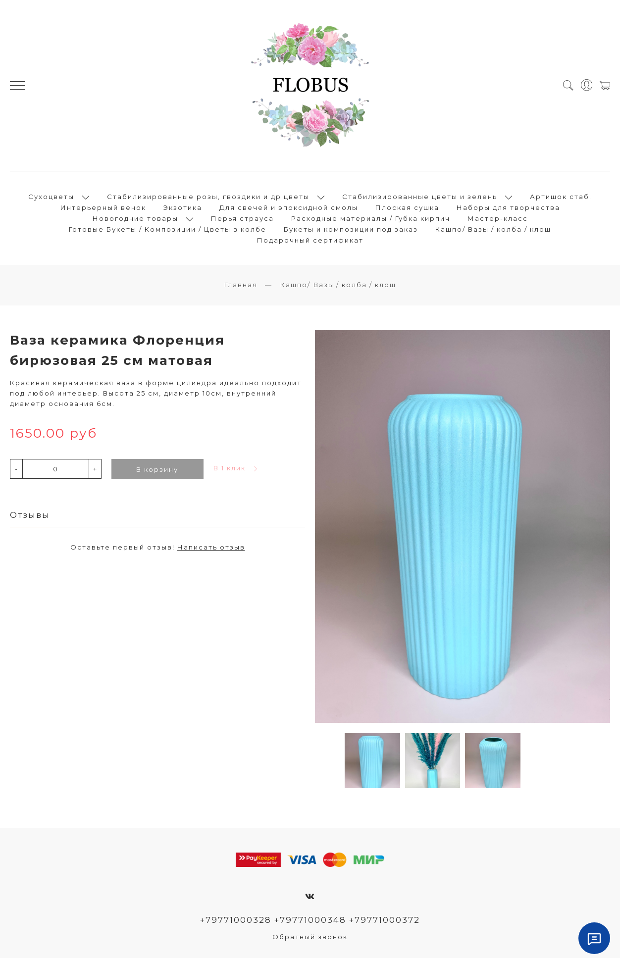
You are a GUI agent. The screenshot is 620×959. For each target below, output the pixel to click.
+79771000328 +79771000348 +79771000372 (310, 921)
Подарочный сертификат (310, 241)
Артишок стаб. (561, 197)
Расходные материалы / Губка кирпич (370, 219)
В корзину (157, 470)
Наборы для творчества (508, 208)
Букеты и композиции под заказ (351, 230)
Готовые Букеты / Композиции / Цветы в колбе (167, 230)
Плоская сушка (407, 208)
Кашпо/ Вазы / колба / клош (493, 230)
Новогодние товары (135, 219)
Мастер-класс (497, 219)
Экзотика (182, 208)
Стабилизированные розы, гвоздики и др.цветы (208, 197)
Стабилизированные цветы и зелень (419, 197)
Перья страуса (242, 219)
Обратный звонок (310, 938)
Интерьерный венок (103, 208)
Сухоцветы (51, 197)
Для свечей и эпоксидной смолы (288, 208)
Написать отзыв (211, 548)
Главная (241, 286)
